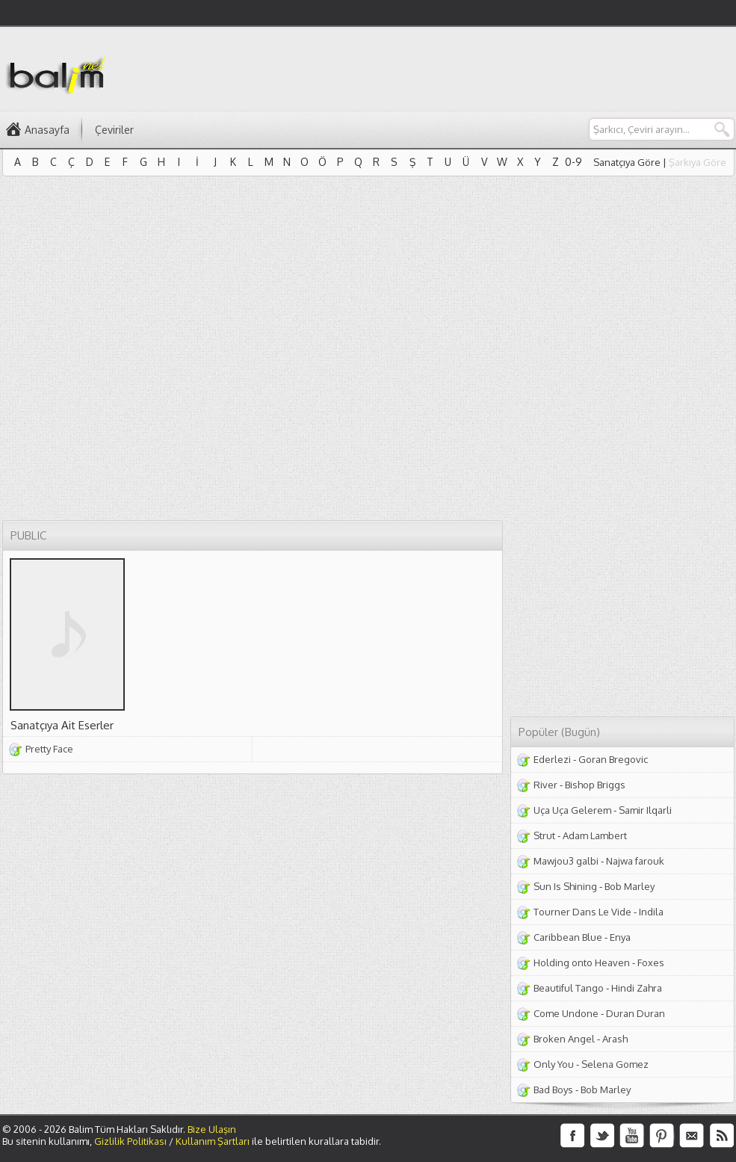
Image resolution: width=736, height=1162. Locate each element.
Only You (554, 1064)
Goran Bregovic (613, 759)
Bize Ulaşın (212, 1129)
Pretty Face (49, 749)
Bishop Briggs (595, 785)
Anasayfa (47, 129)
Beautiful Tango (569, 988)
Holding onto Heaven (582, 962)
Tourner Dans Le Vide (582, 912)
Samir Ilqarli (645, 810)
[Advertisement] (662, 90)
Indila (651, 912)
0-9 (573, 161)
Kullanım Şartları (213, 1141)
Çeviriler (114, 129)
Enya (620, 937)
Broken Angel (564, 1039)
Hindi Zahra (636, 988)
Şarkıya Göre (697, 162)
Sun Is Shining (565, 886)
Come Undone (566, 1013)
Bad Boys (553, 1089)
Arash (615, 1039)
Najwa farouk (635, 861)
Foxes (650, 962)
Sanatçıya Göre (627, 162)
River (545, 785)
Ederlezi (552, 759)
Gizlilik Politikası (130, 1141)
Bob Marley (629, 886)
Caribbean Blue (568, 937)
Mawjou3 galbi (566, 861)
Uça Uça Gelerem (572, 810)
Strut (544, 835)
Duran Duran (635, 1013)
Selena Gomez (615, 1064)
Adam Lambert (595, 835)
